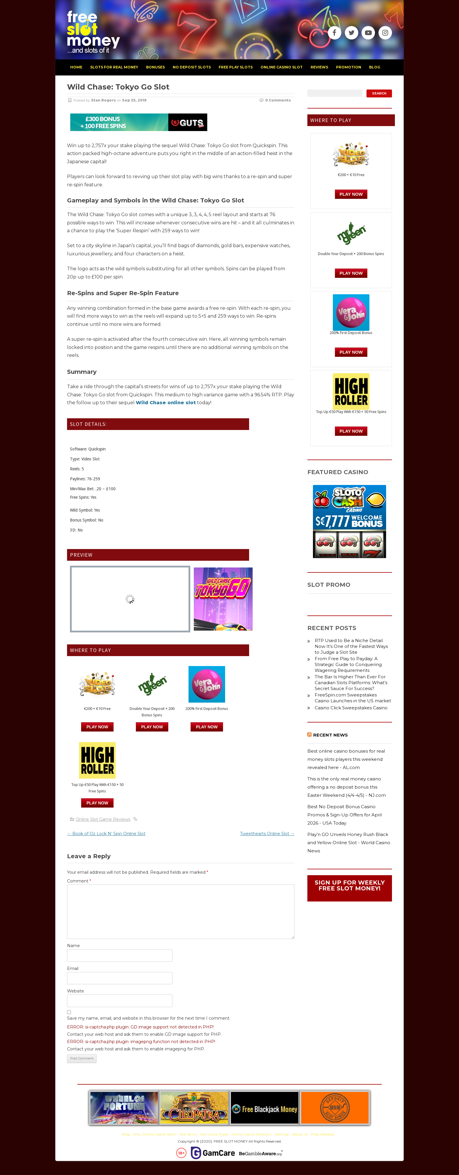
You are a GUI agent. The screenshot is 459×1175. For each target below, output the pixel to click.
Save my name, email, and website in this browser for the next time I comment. (148, 1018)
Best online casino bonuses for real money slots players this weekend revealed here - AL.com (346, 759)
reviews (319, 67)
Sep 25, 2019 (134, 100)
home (76, 67)
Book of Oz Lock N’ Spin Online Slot (106, 833)
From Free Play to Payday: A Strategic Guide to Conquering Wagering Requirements (348, 664)
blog (374, 67)
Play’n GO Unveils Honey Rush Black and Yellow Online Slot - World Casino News (348, 842)
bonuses (155, 67)
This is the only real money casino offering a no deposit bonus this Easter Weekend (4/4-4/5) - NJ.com (346, 787)
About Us (300, 1134)
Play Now (97, 727)
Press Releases (322, 1134)
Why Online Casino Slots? (155, 1134)
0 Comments (278, 100)
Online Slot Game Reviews (103, 819)
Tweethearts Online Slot (267, 833)
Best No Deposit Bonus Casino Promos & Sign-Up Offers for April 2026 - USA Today (344, 814)
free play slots (236, 67)
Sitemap (282, 1134)
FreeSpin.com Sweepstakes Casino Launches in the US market (353, 697)
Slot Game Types (214, 1134)
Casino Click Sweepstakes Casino (351, 707)
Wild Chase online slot (166, 402)
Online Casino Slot (282, 67)
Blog (126, 1134)
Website (75, 991)
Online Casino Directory (251, 1134)
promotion (348, 67)
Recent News (330, 735)
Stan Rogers (103, 100)
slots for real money (114, 67)
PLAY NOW (152, 727)
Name (73, 945)
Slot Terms (188, 1134)
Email (72, 968)
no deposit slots (192, 67)
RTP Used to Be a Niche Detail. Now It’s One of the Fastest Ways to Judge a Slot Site (351, 646)
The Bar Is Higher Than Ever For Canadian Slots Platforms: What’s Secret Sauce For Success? (351, 682)
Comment (79, 881)
